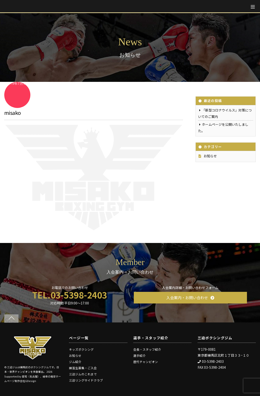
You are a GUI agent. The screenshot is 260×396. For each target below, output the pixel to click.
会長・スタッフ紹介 (147, 349)
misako (12, 112)
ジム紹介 (75, 361)
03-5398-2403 (211, 361)
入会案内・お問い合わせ (190, 297)
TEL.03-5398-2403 (69, 295)
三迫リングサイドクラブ (86, 380)
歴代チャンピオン (145, 361)
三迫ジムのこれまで (83, 374)
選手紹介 (139, 355)
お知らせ (210, 156)
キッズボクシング (81, 349)
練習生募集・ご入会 (83, 368)
